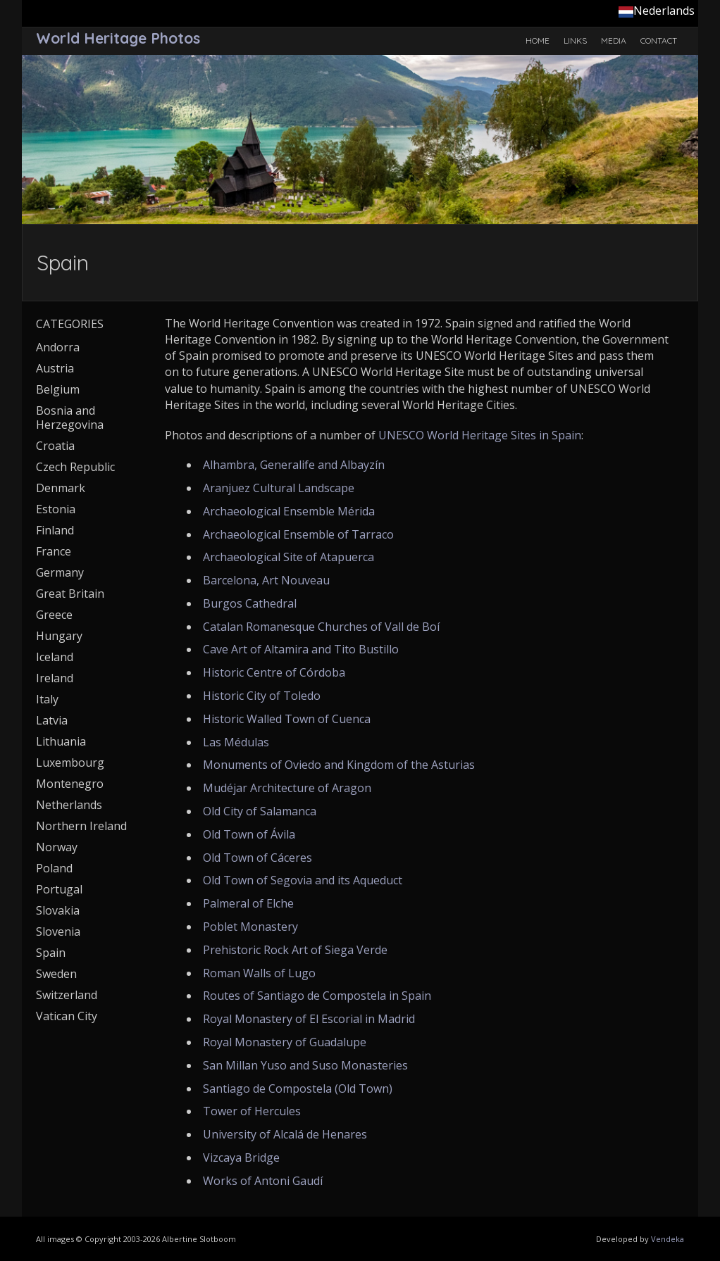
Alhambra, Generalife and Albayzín (294, 464)
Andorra (58, 347)
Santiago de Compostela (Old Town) (297, 1088)
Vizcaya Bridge (241, 1157)
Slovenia (58, 931)
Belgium (58, 389)
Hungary (59, 636)
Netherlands (69, 805)
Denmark (60, 488)
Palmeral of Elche (248, 903)
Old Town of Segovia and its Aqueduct (302, 880)
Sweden (56, 973)
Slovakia (58, 910)
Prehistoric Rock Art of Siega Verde (295, 950)
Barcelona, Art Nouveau (266, 580)
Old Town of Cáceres (257, 857)
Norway (56, 847)
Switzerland (66, 995)
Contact (658, 40)
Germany (60, 572)
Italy (47, 699)
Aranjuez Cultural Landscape (278, 488)
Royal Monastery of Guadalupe (284, 1042)
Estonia (55, 509)
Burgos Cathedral (250, 603)
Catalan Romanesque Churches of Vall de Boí (321, 626)
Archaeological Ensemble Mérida (289, 511)
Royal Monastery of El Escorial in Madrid (309, 1019)
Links (575, 40)
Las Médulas (236, 742)
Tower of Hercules (252, 1111)
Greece (54, 614)
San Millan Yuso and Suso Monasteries (305, 1065)
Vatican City (66, 1016)
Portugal (59, 889)
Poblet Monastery (250, 926)
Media (613, 40)
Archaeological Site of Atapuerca (288, 557)
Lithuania (61, 741)
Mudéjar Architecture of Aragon (287, 788)
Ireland (54, 678)
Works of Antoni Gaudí (263, 1180)
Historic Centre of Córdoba (274, 672)
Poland (54, 868)
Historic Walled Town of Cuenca (287, 719)
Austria (55, 368)
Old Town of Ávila (249, 834)
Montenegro (70, 783)
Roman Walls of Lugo (259, 973)
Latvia (52, 720)
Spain (51, 952)
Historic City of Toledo (262, 695)
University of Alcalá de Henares (285, 1134)
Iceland (54, 657)
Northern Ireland (81, 826)
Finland (55, 530)
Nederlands (657, 10)
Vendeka (667, 1239)
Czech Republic (75, 467)
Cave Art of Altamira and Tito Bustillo (301, 649)
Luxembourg (70, 762)
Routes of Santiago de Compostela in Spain (317, 995)
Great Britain (70, 593)
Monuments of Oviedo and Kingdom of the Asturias (339, 764)
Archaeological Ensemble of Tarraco (298, 534)
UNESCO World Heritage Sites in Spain (479, 435)
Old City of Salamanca (259, 811)
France (53, 551)
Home (538, 40)
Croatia (55, 445)
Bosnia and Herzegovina (70, 417)
